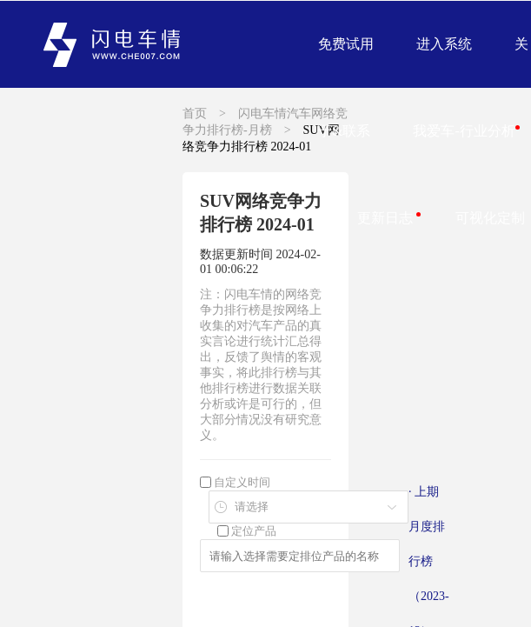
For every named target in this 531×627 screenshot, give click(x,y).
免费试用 (346, 44)
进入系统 (444, 44)
